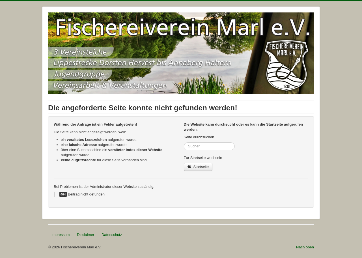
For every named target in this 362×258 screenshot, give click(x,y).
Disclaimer (85, 235)
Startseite (198, 167)
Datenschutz (112, 235)
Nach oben (305, 247)
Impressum (60, 235)
